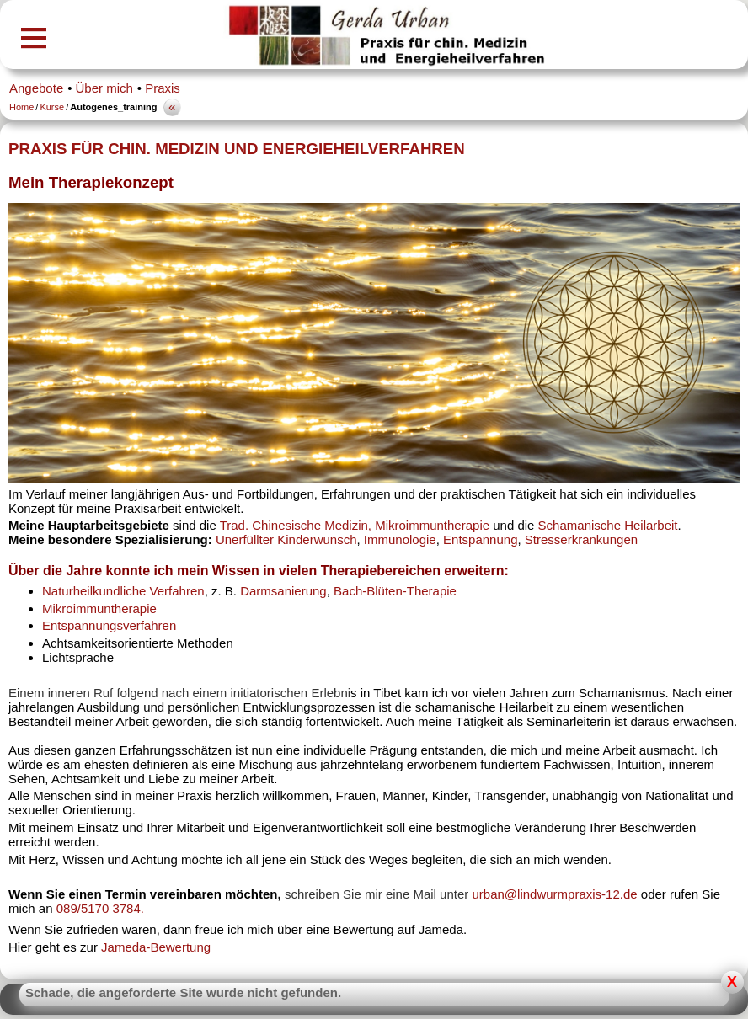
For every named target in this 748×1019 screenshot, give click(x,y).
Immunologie (400, 539)
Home (21, 107)
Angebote (36, 88)
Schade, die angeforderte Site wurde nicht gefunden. (183, 992)
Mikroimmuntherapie (99, 608)
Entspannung (480, 539)
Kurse (52, 107)
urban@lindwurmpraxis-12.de (556, 894)
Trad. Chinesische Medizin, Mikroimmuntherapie (354, 525)
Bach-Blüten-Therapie (395, 591)
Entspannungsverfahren (109, 625)
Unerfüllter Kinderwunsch (286, 539)
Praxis (162, 88)
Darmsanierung (283, 591)
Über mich (104, 88)
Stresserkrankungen (581, 539)
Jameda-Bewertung (156, 947)
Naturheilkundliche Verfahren (123, 591)
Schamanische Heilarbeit (608, 525)
